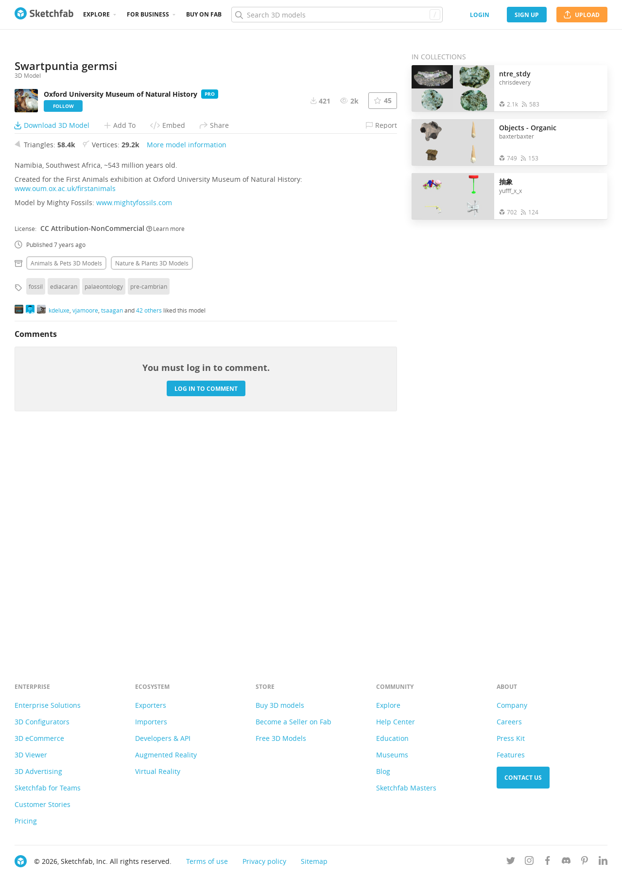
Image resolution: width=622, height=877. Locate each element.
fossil (36, 501)
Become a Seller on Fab (293, 721)
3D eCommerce (39, 738)
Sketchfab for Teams (48, 787)
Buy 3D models (280, 705)
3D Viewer (31, 754)
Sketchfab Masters (406, 787)
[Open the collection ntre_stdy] (453, 88)
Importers (151, 721)
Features (511, 754)
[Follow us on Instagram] (529, 862)
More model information (186, 359)
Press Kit (511, 738)
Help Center (395, 721)
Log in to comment (206, 602)
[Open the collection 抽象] (453, 196)
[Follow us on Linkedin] (603, 862)
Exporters (150, 705)
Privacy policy (264, 861)
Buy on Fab (204, 14)
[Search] (337, 14)
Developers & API (162, 738)
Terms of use (207, 861)
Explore (96, 14)
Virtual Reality (157, 771)
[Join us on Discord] (566, 862)
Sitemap (314, 861)
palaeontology (104, 501)
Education (392, 738)
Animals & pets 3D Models (66, 477)
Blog (383, 771)
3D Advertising (38, 771)
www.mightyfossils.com (134, 416)
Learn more (165, 442)
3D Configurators (42, 721)
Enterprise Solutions (48, 705)
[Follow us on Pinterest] (584, 862)
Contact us (523, 777)
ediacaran (63, 501)
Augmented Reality (166, 754)
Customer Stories (42, 804)
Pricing (26, 820)
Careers (509, 721)
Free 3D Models (281, 738)
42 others (149, 524)
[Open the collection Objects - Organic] (453, 142)
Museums (392, 754)
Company (512, 705)
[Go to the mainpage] (44, 14)
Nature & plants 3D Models (152, 477)
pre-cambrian (148, 501)
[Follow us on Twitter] (510, 862)
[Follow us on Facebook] (547, 862)
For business (148, 14)
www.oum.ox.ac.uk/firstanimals (65, 402)
